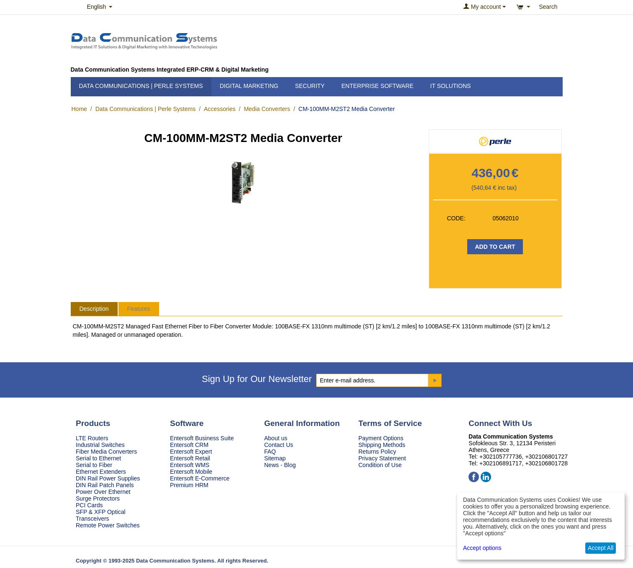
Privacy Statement (382, 458)
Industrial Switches (100, 444)
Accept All (600, 548)
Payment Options (380, 438)
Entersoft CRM (189, 444)
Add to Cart (495, 246)
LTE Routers (92, 438)
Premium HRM (189, 485)
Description (94, 308)
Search (548, 6)
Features (138, 308)
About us (275, 438)
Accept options (482, 548)
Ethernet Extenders (101, 471)
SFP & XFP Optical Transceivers (101, 515)
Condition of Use (380, 465)
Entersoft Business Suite (202, 438)
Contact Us (278, 444)
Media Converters (267, 109)
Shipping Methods (381, 444)
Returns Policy (377, 451)
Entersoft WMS (189, 465)
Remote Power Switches (108, 525)
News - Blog (280, 465)
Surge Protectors (98, 498)
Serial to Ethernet (98, 458)
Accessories (219, 109)
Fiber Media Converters (106, 451)
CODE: (456, 218)
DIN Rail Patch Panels (105, 485)
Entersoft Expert (191, 451)
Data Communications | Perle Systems (141, 86)
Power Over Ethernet (103, 491)
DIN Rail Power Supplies (108, 478)
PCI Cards (89, 505)
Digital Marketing (249, 86)
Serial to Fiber (94, 465)
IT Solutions (450, 86)
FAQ (270, 451)
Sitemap (275, 458)
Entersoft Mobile (191, 471)
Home (79, 109)
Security (310, 86)
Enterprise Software (377, 86)
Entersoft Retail (190, 458)
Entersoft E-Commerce (199, 478)
